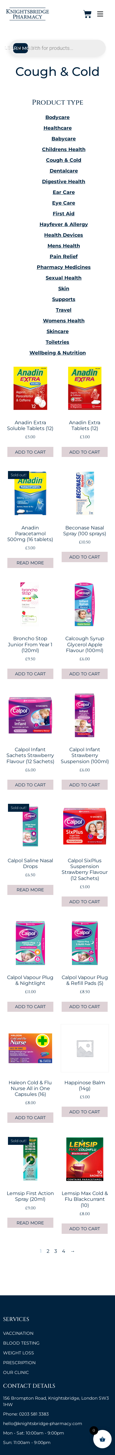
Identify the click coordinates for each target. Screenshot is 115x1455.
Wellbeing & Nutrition (57, 353)
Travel (63, 310)
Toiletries (57, 342)
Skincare (58, 331)
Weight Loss (18, 1353)
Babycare (64, 139)
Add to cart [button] (30, 452)
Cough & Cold (63, 160)
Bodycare (57, 117)
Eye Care (63, 203)
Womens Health (64, 321)
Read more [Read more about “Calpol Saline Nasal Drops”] (30, 890)
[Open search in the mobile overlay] (57, 48)
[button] (100, 14)
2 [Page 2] (48, 1251)
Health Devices (63, 235)
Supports (63, 299)
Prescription (19, 1362)
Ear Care (64, 192)
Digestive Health (63, 181)
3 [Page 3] (55, 1251)
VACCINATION (18, 1333)
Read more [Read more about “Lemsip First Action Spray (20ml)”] (30, 1223)
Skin (63, 288)
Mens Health (64, 246)
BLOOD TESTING (21, 1343)
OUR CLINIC (16, 1372)
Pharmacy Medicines (64, 267)
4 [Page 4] (63, 1251)
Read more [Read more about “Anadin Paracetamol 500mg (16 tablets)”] (30, 563)
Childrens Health (64, 149)
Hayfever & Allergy (64, 224)
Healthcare (58, 128)
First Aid (64, 214)
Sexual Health (64, 278)
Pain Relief (64, 256)
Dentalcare (64, 171)
